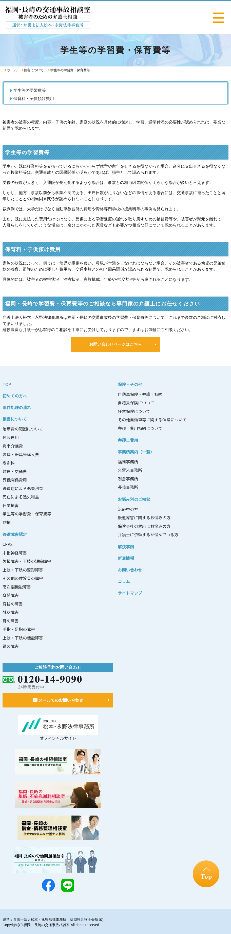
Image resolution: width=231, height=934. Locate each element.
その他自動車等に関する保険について (152, 419)
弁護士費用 (128, 439)
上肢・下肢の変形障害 (23, 569)
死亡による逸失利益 (21, 496)
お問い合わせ (130, 569)
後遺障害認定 (15, 533)
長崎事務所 (128, 486)
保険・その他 (130, 383)
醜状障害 (11, 611)
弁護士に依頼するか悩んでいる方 (148, 534)
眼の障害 (11, 645)
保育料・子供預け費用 (33, 98)
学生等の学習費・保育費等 (27, 513)
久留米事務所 (130, 469)
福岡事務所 (128, 461)
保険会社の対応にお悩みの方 (144, 525)
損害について (34, 70)
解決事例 (126, 546)
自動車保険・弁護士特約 (140, 393)
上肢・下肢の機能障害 (23, 637)
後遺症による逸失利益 (23, 488)
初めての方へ (15, 395)
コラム (124, 580)
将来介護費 (13, 445)
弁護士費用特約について (140, 427)
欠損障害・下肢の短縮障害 (27, 560)
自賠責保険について (136, 402)
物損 (7, 521)
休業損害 (11, 504)
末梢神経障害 (15, 552)
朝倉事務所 (128, 478)
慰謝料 (9, 462)
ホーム (12, 70)
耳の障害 (11, 620)
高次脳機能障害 (17, 586)
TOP (7, 383)
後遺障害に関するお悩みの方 (144, 517)
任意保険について (134, 410)
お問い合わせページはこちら (115, 344)
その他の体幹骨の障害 (23, 577)
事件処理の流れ (17, 407)
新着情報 (126, 557)
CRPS (8, 543)
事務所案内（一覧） (136, 451)
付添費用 (11, 437)
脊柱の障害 (13, 603)
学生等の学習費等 (29, 90)
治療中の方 (128, 508)
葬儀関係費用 (15, 479)
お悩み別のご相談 (134, 498)
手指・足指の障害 (19, 628)
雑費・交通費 (15, 471)
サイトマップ (130, 592)
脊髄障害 (11, 594)
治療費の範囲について (23, 428)
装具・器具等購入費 (21, 454)
